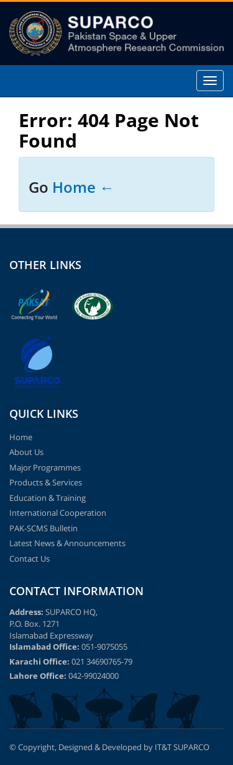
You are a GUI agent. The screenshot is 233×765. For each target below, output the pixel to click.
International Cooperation (57, 512)
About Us (26, 452)
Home (20, 437)
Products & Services (45, 482)
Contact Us (29, 558)
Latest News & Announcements (67, 543)
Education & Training (47, 497)
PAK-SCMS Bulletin (43, 528)
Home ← (83, 187)
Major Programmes (45, 467)
